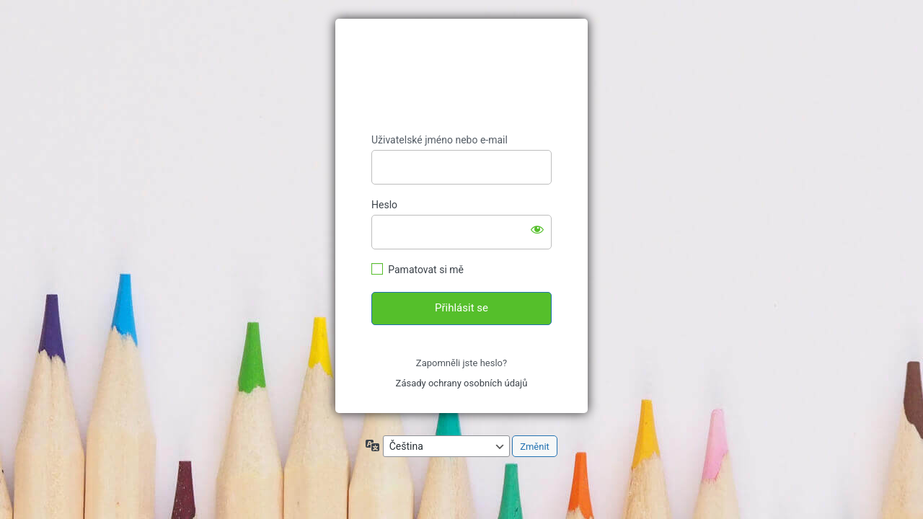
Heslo (384, 204)
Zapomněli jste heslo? (461, 363)
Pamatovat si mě (426, 269)
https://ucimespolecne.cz (461, 76)
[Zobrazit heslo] (537, 229)
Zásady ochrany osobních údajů (462, 383)
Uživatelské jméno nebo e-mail (439, 140)
